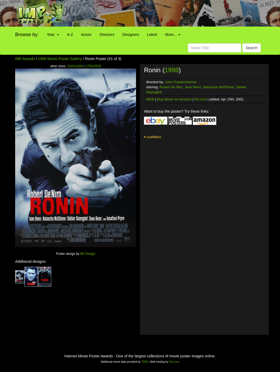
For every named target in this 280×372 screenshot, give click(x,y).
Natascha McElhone (218, 87)
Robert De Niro (171, 87)
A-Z (70, 34)
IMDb (150, 99)
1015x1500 (75, 66)
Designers (130, 34)
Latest (152, 34)
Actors (86, 34)
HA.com (200, 99)
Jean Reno (193, 87)
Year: (53, 34)
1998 (171, 70)
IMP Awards (25, 59)
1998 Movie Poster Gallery (60, 59)
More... (172, 34)
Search (251, 48)
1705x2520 (93, 66)
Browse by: (27, 34)
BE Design (87, 254)
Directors (106, 34)
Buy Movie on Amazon (174, 99)
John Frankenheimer (181, 82)
